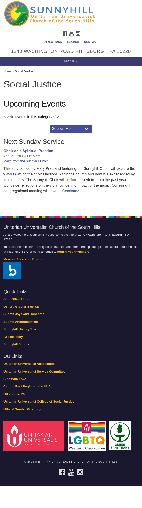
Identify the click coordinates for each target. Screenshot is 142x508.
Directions (53, 41)
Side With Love (14, 379)
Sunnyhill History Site (19, 329)
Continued (70, 191)
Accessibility (13, 337)
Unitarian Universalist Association (29, 364)
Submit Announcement (20, 321)
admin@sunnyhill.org (73, 251)
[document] (71, 138)
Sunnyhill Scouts (16, 344)
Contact (91, 41)
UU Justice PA (14, 394)
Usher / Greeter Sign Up (21, 306)
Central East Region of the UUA (27, 386)
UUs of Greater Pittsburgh (23, 409)
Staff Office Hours (16, 299)
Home (7, 71)
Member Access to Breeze (23, 259)
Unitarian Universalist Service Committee (34, 371)
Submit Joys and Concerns (23, 314)
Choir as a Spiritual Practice (28, 151)
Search (73, 41)
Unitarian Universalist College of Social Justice (38, 401)
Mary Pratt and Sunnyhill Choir (25, 161)
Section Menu (63, 129)
